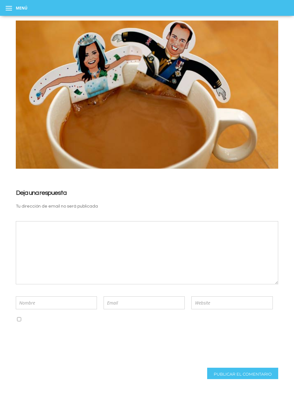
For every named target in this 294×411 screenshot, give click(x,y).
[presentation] (57, 343)
